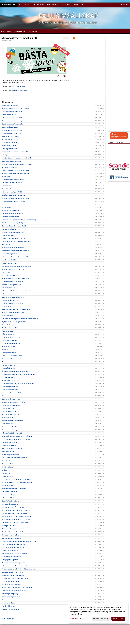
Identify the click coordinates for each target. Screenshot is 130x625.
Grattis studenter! (7, 467)
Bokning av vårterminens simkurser (13, 547)
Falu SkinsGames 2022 (9, 328)
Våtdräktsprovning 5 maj (10, 594)
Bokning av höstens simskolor (12, 356)
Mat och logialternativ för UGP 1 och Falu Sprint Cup (18, 569)
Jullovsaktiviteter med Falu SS (19, 38)
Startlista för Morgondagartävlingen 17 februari (17, 436)
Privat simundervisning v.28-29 (11, 300)
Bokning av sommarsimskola (11, 362)
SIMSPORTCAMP (7, 424)
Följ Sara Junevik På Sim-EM (11, 343)
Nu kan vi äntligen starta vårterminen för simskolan (18, 383)
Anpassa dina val (76, 618)
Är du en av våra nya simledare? (12, 285)
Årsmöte (5, 349)
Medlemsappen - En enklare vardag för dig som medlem (20, 541)
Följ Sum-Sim (6, 207)
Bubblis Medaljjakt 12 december (12, 281)
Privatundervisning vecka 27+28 (12, 111)
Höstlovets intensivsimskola (11, 405)
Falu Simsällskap (9, 5)
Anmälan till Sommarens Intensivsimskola (15, 251)
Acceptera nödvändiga (101, 618)
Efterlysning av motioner (10, 386)
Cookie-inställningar (8, 618)
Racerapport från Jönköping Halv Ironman (15, 578)
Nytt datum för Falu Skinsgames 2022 (14, 322)
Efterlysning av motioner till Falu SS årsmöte (16, 439)
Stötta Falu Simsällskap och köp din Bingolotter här (18, 374)
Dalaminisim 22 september (10, 142)
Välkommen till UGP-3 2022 (10, 288)
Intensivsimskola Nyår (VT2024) (12, 192)
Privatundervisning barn (9, 411)
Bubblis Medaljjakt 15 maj (10, 254)
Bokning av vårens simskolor (11, 337)
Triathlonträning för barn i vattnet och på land (16, 516)
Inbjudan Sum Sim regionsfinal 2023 (13, 213)
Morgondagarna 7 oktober (10, 454)
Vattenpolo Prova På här (19, 90)
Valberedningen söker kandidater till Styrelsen (16, 510)
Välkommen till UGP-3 (9, 229)
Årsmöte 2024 (6, 176)
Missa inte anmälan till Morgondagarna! (14, 513)
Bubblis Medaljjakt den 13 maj (11, 161)
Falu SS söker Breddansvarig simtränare (15, 458)
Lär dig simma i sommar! (10, 155)
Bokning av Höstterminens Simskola (13, 297)
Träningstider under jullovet (10, 535)
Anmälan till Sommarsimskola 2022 (13, 312)
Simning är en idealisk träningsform (13, 238)
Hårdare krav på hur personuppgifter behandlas (17, 587)
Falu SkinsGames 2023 (9, 263)
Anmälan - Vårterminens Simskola (13, 269)
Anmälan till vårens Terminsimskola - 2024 (15, 198)
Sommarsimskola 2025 (9, 115)
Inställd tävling (6, 473)
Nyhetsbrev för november (10, 550)
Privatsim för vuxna (8, 408)
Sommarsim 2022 (7, 306)
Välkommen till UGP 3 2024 (10, 136)
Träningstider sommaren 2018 (11, 584)
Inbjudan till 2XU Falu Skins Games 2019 (15, 522)
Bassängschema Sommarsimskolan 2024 (15, 170)
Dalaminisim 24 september (10, 217)
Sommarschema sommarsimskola (13, 247)
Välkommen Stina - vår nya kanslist (13, 507)
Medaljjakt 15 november (9, 340)
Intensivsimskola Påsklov (10, 492)
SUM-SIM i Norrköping (9, 461)
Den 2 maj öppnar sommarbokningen (14, 590)
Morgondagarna (7, 476)
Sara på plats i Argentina (10, 560)
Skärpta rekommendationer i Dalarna (13, 402)
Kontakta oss (6, 186)
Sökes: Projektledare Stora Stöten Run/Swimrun (17, 482)
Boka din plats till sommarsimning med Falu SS (17, 479)
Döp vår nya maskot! (8, 377)
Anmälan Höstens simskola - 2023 (13, 232)
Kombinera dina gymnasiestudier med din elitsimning (19, 220)
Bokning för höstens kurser (11, 581)
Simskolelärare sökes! (9, 445)
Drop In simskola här (18, 86)
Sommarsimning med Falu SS (11, 597)
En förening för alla (8, 600)
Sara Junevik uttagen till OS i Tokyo (13, 359)
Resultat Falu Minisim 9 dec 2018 (12, 532)
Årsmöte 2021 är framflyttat (11, 380)
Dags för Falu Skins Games (11, 501)
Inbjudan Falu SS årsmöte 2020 (12, 433)
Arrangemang (52, 5)
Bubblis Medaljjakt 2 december (12, 133)
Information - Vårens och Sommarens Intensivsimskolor (20, 257)
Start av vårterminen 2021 (10, 390)
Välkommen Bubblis (8, 365)
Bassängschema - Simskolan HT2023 (14, 226)
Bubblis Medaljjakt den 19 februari (13, 179)
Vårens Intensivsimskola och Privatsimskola (16, 309)
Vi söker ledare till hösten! (10, 139)
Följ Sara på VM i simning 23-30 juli (13, 223)
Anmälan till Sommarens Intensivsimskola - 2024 (17, 173)
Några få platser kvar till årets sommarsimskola (17, 241)
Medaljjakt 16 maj (7, 315)
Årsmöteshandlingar (8, 495)
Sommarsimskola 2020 (9, 417)
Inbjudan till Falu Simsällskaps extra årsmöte (16, 291)
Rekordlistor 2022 (7, 272)
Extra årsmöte (6, 244)
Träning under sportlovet (10, 504)
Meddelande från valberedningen (12, 121)
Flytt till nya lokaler (8, 451)
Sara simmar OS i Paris (9, 145)
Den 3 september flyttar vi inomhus (13, 572)
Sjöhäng (5, 470)
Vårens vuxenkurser (8, 334)
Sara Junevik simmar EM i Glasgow (13, 575)
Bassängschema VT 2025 (10, 127)
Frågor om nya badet (8, 275)
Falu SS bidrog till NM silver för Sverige (14, 544)
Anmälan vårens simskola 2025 (12, 130)
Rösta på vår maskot (8, 368)
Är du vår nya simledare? (10, 167)
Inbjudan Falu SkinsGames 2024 (12, 183)
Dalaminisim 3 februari (9, 189)
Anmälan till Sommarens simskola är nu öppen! (17, 164)
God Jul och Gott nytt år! (10, 529)
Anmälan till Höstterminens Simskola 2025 (15, 108)
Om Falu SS (66, 5)
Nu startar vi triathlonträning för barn (13, 563)
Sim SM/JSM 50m (8, 235)
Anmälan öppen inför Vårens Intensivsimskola (16, 158)
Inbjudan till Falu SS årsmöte (11, 498)
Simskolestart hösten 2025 (10, 105)
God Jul (4, 396)
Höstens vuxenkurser (9, 294)
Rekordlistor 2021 (7, 331)
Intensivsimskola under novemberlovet (14, 566)
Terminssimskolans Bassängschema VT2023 (16, 266)
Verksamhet (24, 5)
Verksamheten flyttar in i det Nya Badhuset (15, 278)
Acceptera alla (118, 618)
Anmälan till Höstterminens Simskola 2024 (15, 152)
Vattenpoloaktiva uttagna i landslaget (14, 488)
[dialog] (98, 613)
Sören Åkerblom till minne (10, 325)
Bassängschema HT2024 (10, 149)
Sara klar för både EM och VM (11, 210)
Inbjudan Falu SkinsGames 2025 (12, 118)
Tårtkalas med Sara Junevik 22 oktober (14, 553)
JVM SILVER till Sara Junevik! (11, 609)
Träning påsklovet (8, 485)
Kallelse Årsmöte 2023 (9, 260)
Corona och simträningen (10, 430)
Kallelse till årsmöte (8, 606)
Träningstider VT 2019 (9, 526)
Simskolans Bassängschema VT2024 (14, 195)
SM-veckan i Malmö (8, 464)
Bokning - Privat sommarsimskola (13, 303)
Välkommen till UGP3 (8, 346)
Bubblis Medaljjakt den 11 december (13, 201)
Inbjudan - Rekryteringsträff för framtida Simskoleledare (20, 319)
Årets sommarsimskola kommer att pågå (15, 371)
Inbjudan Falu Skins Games (10, 442)
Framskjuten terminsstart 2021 (11, 393)
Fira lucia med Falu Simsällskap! (12, 448)
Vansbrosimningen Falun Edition (12, 420)
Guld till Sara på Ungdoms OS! (11, 556)
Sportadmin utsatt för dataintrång (13, 124)
